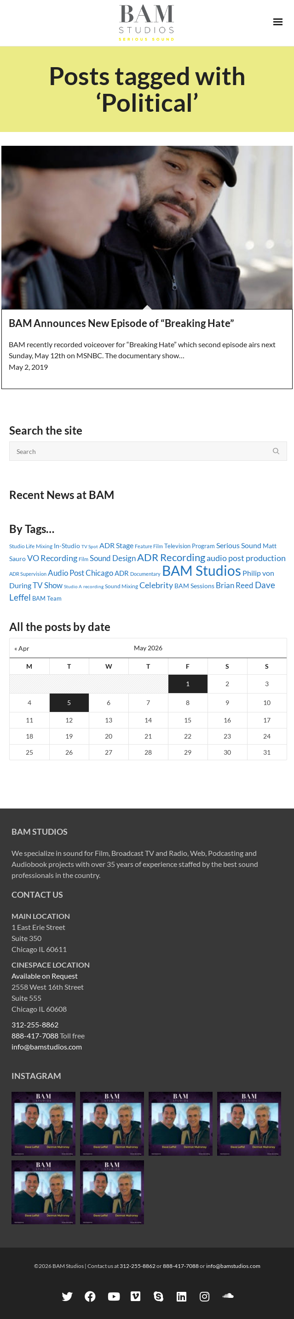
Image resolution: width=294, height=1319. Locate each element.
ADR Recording (171, 557)
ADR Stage (116, 545)
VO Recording (52, 558)
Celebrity (156, 585)
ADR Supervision (27, 574)
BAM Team (47, 598)
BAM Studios (201, 570)
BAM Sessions (194, 586)
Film (83, 559)
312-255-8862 (35, 1024)
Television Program (189, 546)
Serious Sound (238, 545)
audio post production (246, 558)
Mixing (44, 546)
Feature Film (149, 546)
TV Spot (89, 546)
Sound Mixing (121, 586)
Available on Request (45, 975)
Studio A (73, 586)
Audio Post (66, 573)
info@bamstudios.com (47, 1046)
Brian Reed (235, 585)
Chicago (99, 573)
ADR (122, 573)
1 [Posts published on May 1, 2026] (188, 684)
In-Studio (67, 546)
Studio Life (22, 546)
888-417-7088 (35, 1035)
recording (93, 586)
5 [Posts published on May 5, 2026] (69, 702)
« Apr (21, 648)
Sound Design (113, 558)
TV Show (48, 585)
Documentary (145, 574)
